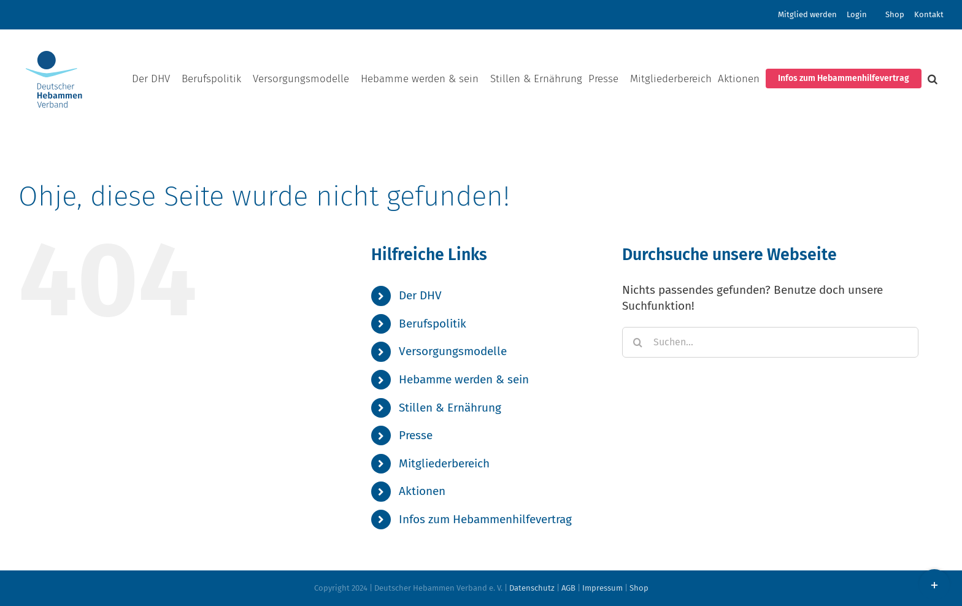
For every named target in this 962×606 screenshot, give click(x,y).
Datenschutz (532, 588)
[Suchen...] (770, 342)
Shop (894, 14)
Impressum (602, 588)
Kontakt (929, 14)
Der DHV (420, 295)
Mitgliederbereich (444, 463)
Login (857, 14)
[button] (932, 78)
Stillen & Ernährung (450, 408)
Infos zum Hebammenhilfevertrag (485, 519)
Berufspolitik (432, 323)
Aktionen (422, 491)
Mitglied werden (807, 14)
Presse (416, 435)
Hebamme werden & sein (464, 379)
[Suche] (637, 342)
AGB (568, 588)
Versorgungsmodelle (453, 351)
